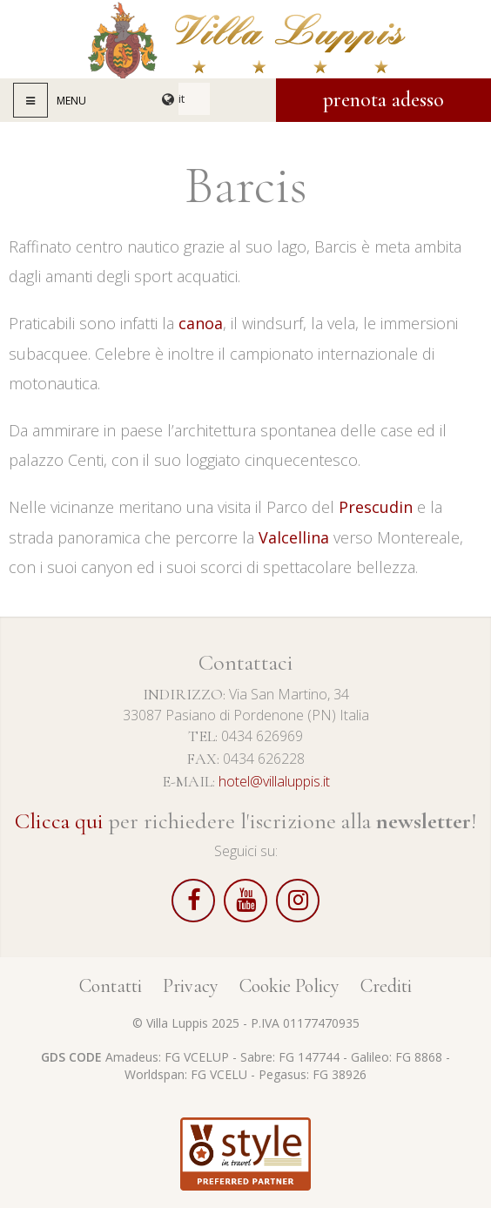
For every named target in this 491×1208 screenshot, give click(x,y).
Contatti (110, 986)
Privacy (191, 986)
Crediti (386, 986)
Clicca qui (59, 820)
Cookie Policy (289, 986)
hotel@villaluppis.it (274, 781)
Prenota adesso (383, 99)
